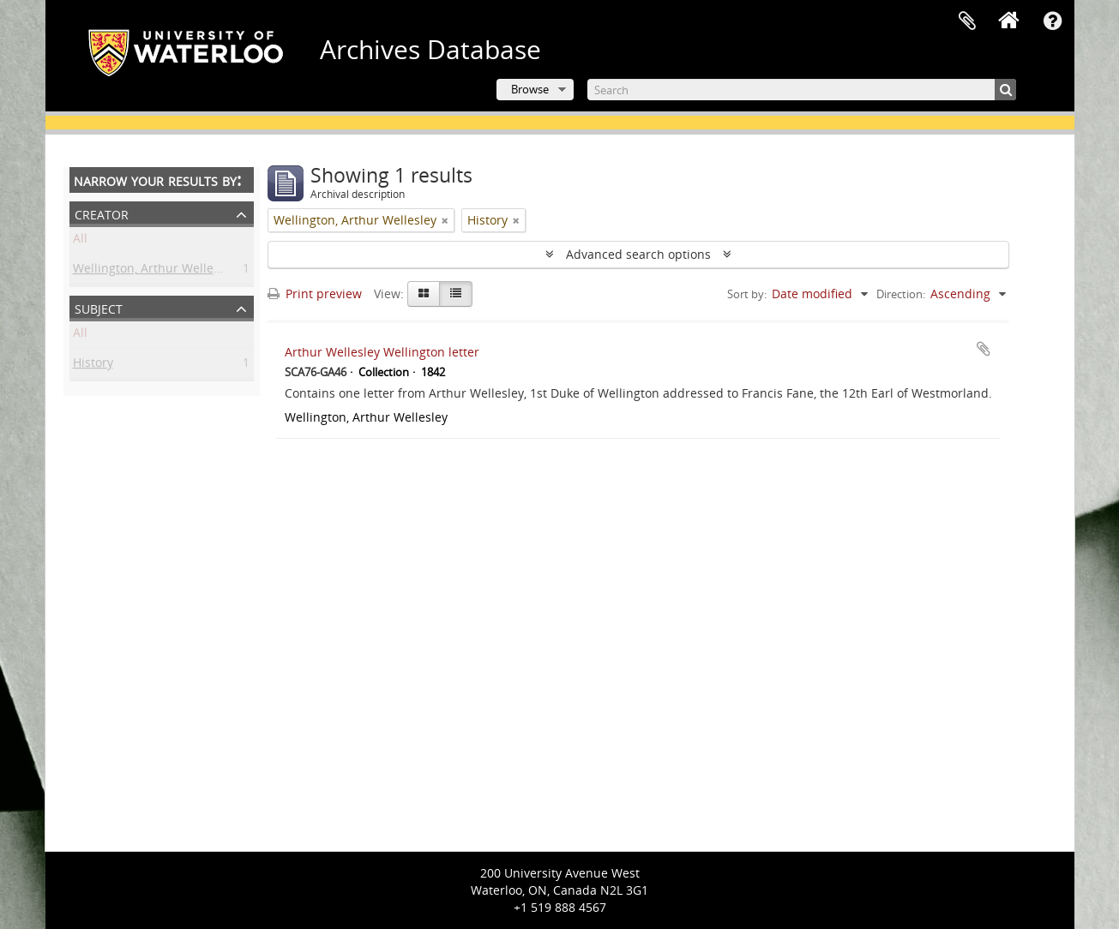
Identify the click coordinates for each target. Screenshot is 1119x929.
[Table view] (455, 294)
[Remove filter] (445, 220)
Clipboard (967, 21)
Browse (530, 89)
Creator (102, 213)
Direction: (900, 294)
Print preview (315, 293)
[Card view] (423, 294)
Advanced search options (638, 254)
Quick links (1053, 21)
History (93, 365)
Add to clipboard (983, 348)
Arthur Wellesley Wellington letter (382, 352)
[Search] (801, 89)
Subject (99, 307)
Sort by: (747, 294)
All (80, 241)
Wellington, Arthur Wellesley (154, 271)
